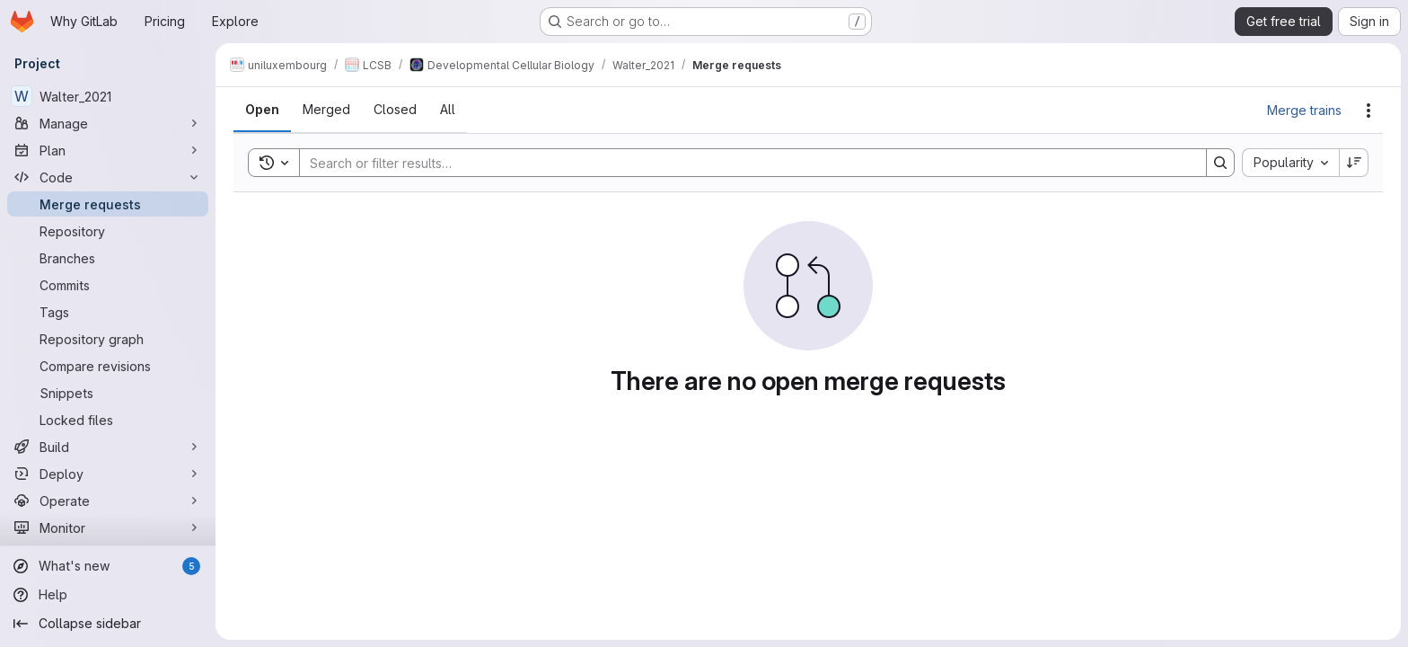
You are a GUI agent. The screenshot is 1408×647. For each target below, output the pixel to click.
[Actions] (1368, 110)
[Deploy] (107, 473)
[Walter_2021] (107, 96)
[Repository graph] (107, 338)
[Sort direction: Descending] (1354, 162)
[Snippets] (107, 392)
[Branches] (107, 257)
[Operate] (107, 500)
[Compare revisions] (107, 365)
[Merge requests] (107, 204)
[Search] (744, 162)
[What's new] (107, 566)
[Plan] (107, 150)
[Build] (107, 446)
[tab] (262, 109)
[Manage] (107, 123)
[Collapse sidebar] (107, 623)
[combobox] (1290, 162)
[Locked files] (107, 419)
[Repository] (107, 231)
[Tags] (107, 311)
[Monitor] (107, 527)
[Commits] (107, 284)
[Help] (107, 594)
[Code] (107, 177)
